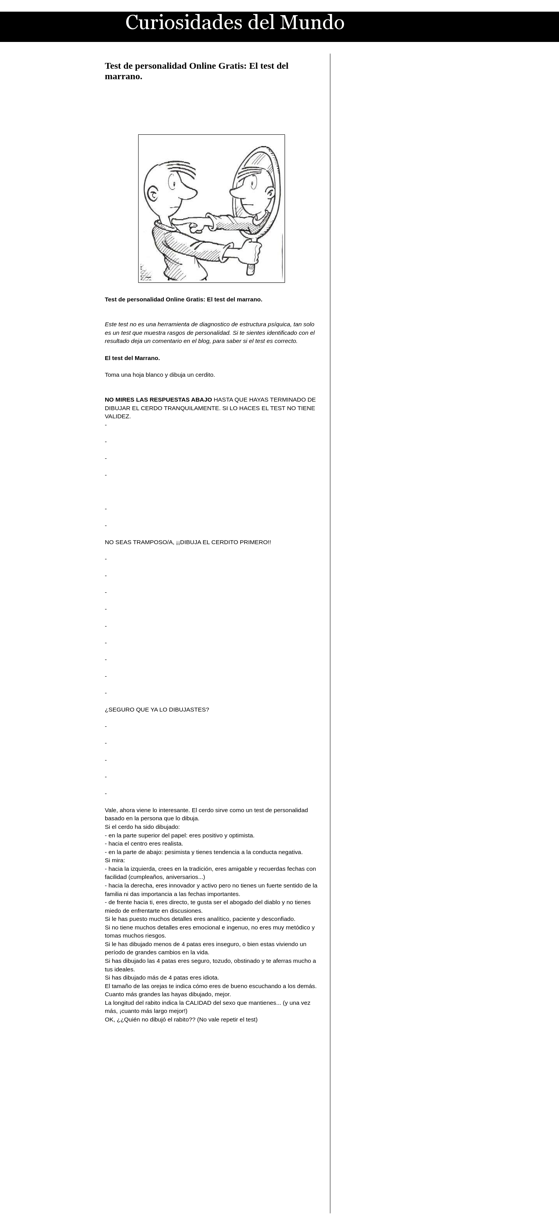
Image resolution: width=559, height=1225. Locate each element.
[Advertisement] (211, 106)
